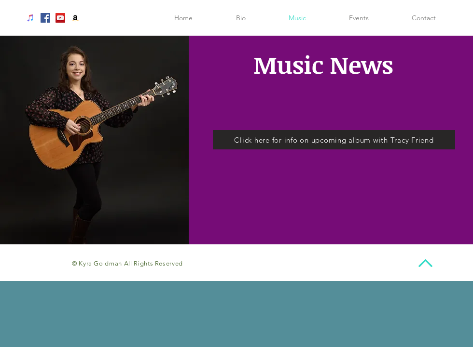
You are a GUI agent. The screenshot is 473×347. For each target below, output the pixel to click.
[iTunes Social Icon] (30, 18)
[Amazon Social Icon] (75, 18)
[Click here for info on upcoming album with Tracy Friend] (334, 139)
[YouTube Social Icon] (60, 18)
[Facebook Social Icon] (45, 18)
